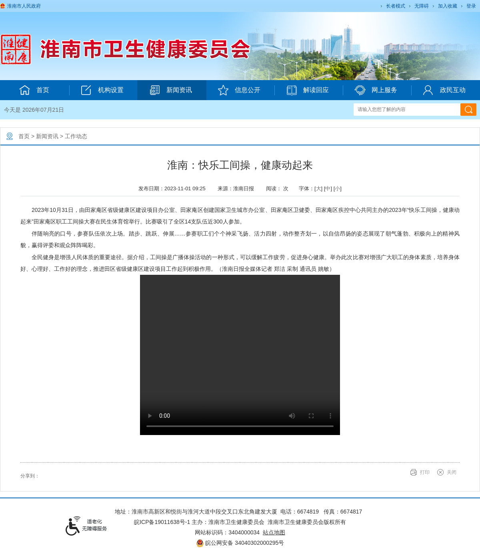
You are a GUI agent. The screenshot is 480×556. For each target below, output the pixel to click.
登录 (471, 6)
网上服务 (375, 90)
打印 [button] (425, 472)
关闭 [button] (451, 472)
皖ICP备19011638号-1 (162, 522)
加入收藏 (447, 6)
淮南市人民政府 (24, 6)
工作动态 (76, 136)
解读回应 (307, 90)
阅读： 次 (279, 188)
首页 (24, 136)
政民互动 (444, 90)
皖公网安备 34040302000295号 (240, 543)
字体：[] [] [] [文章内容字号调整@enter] (320, 188)
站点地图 (274, 532)
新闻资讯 (170, 90)
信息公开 (239, 90)
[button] (395, 6)
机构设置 (102, 90)
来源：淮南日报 (239, 188)
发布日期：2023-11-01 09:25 (174, 188)
